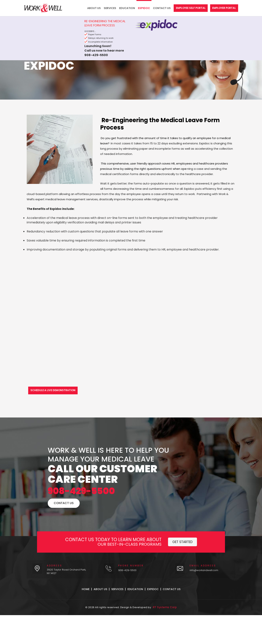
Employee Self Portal (188, 8)
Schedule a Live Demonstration (54, 390)
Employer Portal (223, 8)
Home (85, 592)
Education (123, 8)
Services (106, 8)
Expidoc (140, 8)
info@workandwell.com (204, 574)
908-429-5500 (97, 493)
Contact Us (158, 8)
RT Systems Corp (165, 609)
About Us (90, 8)
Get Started (182, 545)
